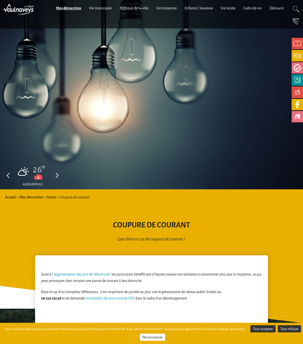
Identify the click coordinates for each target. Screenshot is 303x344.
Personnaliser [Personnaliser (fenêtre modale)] (152, 337)
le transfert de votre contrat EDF (110, 298)
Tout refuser (289, 328)
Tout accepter (263, 328)
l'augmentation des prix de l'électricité (81, 274)
